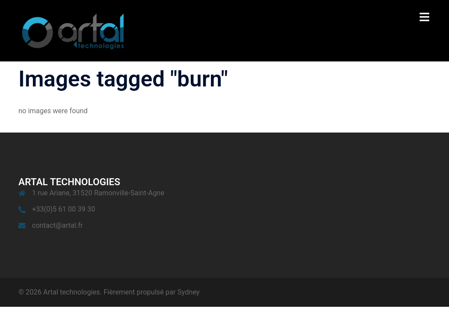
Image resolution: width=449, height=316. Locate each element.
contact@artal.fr (57, 225)
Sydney (189, 292)
